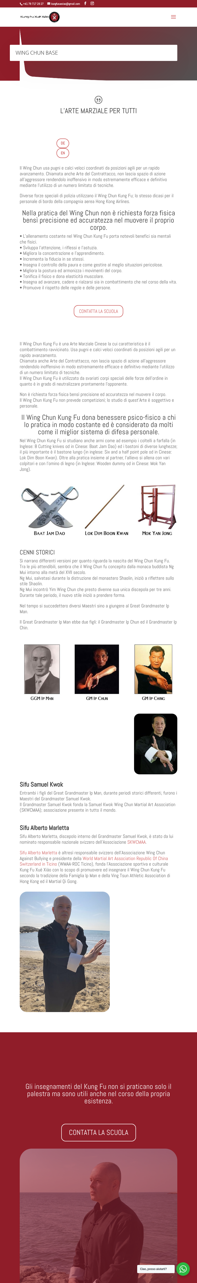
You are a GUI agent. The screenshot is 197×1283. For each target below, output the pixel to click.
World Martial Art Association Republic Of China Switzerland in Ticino (94, 861)
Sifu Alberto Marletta (38, 852)
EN (63, 153)
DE (63, 143)
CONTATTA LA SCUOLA (98, 311)
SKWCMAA (136, 842)
